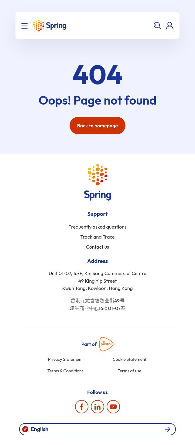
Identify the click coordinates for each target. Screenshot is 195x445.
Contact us (97, 247)
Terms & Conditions (65, 371)
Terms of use (130, 371)
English (96, 429)
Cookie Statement (129, 359)
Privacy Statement (65, 359)
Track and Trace (97, 237)
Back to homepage (97, 125)
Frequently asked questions (97, 227)
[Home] (49, 25)
